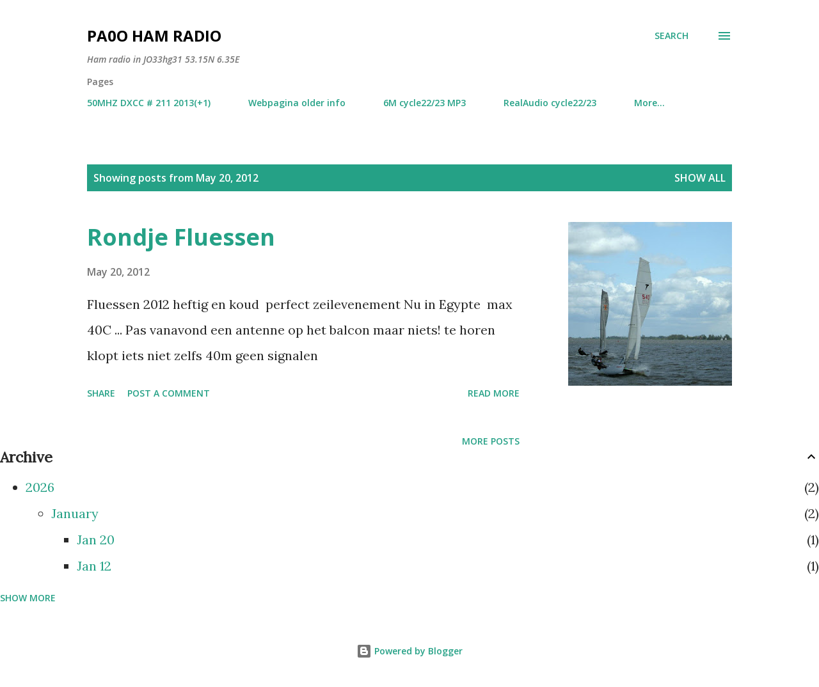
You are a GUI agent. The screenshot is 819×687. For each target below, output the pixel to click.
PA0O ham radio (154, 35)
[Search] (671, 35)
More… (649, 103)
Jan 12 (94, 566)
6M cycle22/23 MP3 (424, 103)
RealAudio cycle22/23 (550, 103)
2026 (40, 487)
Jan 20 (96, 540)
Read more (494, 393)
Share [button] (101, 393)
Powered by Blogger (409, 651)
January (75, 513)
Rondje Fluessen (181, 237)
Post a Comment (168, 393)
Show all (700, 178)
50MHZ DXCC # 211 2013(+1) (149, 103)
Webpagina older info (297, 103)
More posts (491, 441)
